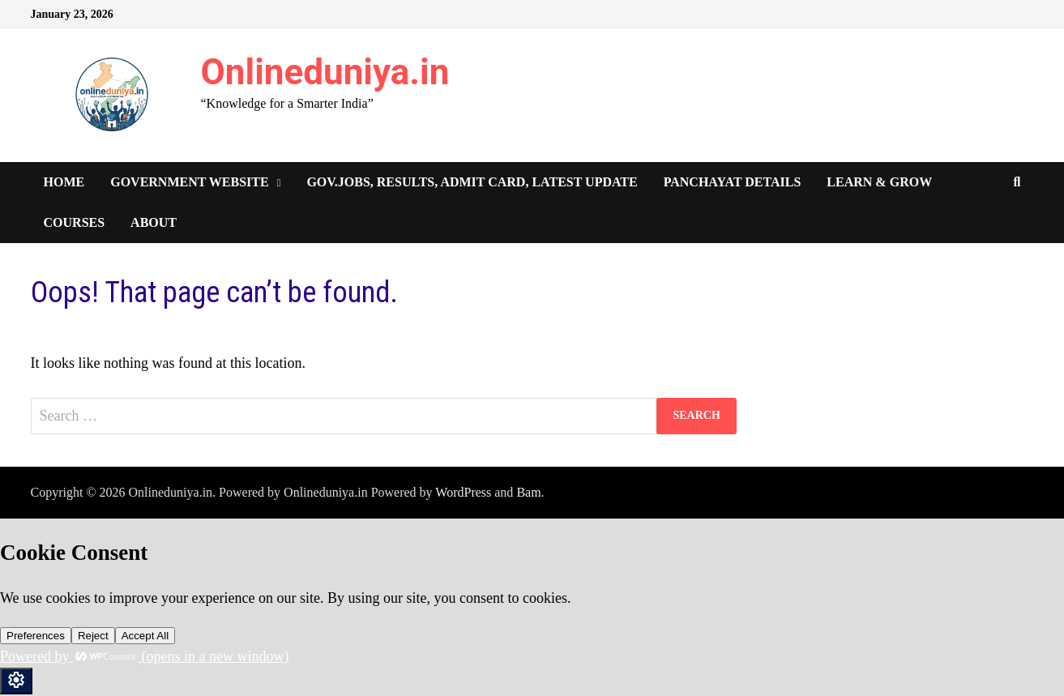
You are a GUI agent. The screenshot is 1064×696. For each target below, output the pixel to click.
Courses (74, 222)
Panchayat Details (732, 182)
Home (64, 182)
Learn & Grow (879, 182)
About (153, 222)
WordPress (463, 492)
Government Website (189, 182)
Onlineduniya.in (325, 72)
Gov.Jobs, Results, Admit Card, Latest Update (471, 182)
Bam (528, 492)
